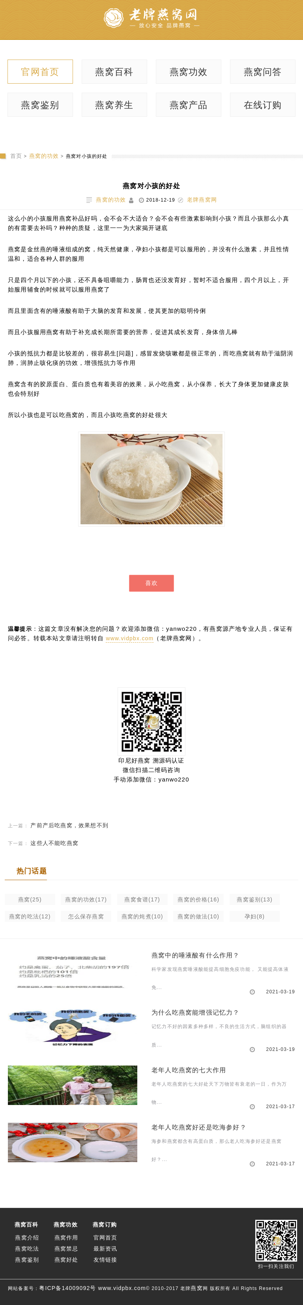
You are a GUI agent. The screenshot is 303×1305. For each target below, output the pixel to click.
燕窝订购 (105, 1224)
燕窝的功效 (44, 156)
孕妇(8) (255, 916)
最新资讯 (106, 1248)
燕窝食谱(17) (142, 899)
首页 (16, 156)
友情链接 (106, 1259)
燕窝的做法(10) (198, 916)
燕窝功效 (189, 72)
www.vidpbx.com (129, 638)
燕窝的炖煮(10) (142, 916)
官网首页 (40, 72)
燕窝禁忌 (66, 1248)
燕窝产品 (189, 105)
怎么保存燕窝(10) (86, 917)
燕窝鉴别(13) (255, 899)
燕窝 (196, 1288)
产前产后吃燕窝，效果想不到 (69, 825)
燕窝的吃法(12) (30, 916)
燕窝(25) (30, 899)
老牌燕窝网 (202, 199)
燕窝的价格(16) (198, 899)
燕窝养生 (114, 105)
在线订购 (263, 105)
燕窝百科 (114, 72)
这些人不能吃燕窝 (54, 843)
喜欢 (151, 583)
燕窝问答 (263, 72)
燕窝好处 (66, 1259)
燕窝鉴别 (40, 105)
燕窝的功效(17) (86, 899)
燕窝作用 (66, 1237)
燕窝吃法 (27, 1248)
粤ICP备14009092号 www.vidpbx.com (92, 1288)
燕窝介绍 (27, 1237)
